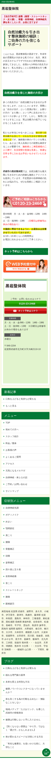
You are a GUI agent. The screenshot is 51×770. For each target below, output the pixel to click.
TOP (8, 423)
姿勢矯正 (10, 562)
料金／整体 (11, 443)
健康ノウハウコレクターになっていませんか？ (25, 690)
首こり (9, 583)
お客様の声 (11, 450)
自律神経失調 (12, 508)
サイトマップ (12, 491)
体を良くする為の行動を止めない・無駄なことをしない (25, 701)
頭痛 (8, 556)
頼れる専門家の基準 (15, 675)
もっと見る (11, 406)
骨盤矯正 (10, 549)
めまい (9, 521)
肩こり (9, 535)
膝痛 (8, 597)
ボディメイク (12, 515)
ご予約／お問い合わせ (16, 484)
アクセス (10, 464)
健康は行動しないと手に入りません (23, 720)
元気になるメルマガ (15, 470)
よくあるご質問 (13, 457)
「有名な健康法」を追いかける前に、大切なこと (25, 745)
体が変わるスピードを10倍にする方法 (24, 737)
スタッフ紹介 (12, 436)
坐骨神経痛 (11, 576)
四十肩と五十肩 (13, 569)
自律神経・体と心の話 (16, 477)
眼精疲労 (10, 604)
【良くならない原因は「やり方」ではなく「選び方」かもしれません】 (25, 728)
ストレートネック (14, 590)
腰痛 (8, 542)
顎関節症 (10, 528)
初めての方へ (12, 429)
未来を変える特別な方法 (18, 682)
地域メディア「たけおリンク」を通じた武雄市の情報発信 (25, 711)
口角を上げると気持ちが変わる (21, 399)
